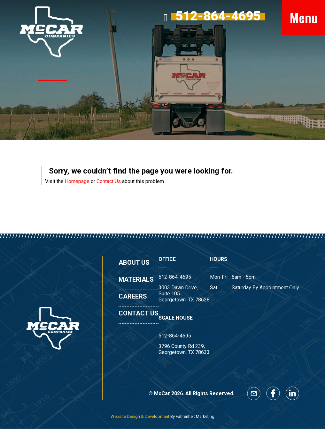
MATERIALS (136, 279)
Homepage (77, 181)
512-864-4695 (175, 277)
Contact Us (109, 181)
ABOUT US (134, 262)
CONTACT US (139, 313)
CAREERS (133, 296)
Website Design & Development (140, 416)
